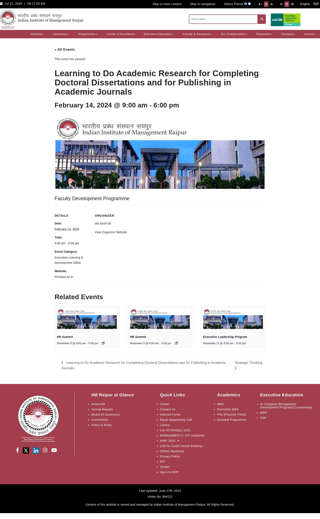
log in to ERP (169, 472)
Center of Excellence (121, 34)
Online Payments (172, 451)
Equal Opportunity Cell (176, 419)
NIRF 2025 (170, 440)
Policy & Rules (101, 425)
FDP (263, 418)
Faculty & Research (197, 34)
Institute (37, 34)
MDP (263, 412)
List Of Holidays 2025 (175, 430)
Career (165, 404)
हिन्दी (316, 4)
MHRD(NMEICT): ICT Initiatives (182, 435)
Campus (289, 34)
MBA (220, 404)
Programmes (88, 34)
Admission (61, 34)
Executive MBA (227, 409)
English (305, 4)
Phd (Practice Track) (231, 414)
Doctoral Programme (231, 419)
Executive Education (159, 34)
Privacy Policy (170, 456)
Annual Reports (102, 409)
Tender (165, 467)
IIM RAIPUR (103, 223)
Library (165, 425)
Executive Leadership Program (225, 337)
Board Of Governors (105, 414)
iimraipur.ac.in (64, 276)
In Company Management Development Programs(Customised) (286, 405)
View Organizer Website (111, 232)
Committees (99, 419)
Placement (264, 34)
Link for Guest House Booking (181, 446)
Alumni (310, 34)
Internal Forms (170, 414)
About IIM (98, 404)
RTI (162, 461)
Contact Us (168, 409)
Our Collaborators (234, 34)
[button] (42, 34)
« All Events (65, 49)
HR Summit (65, 337)
